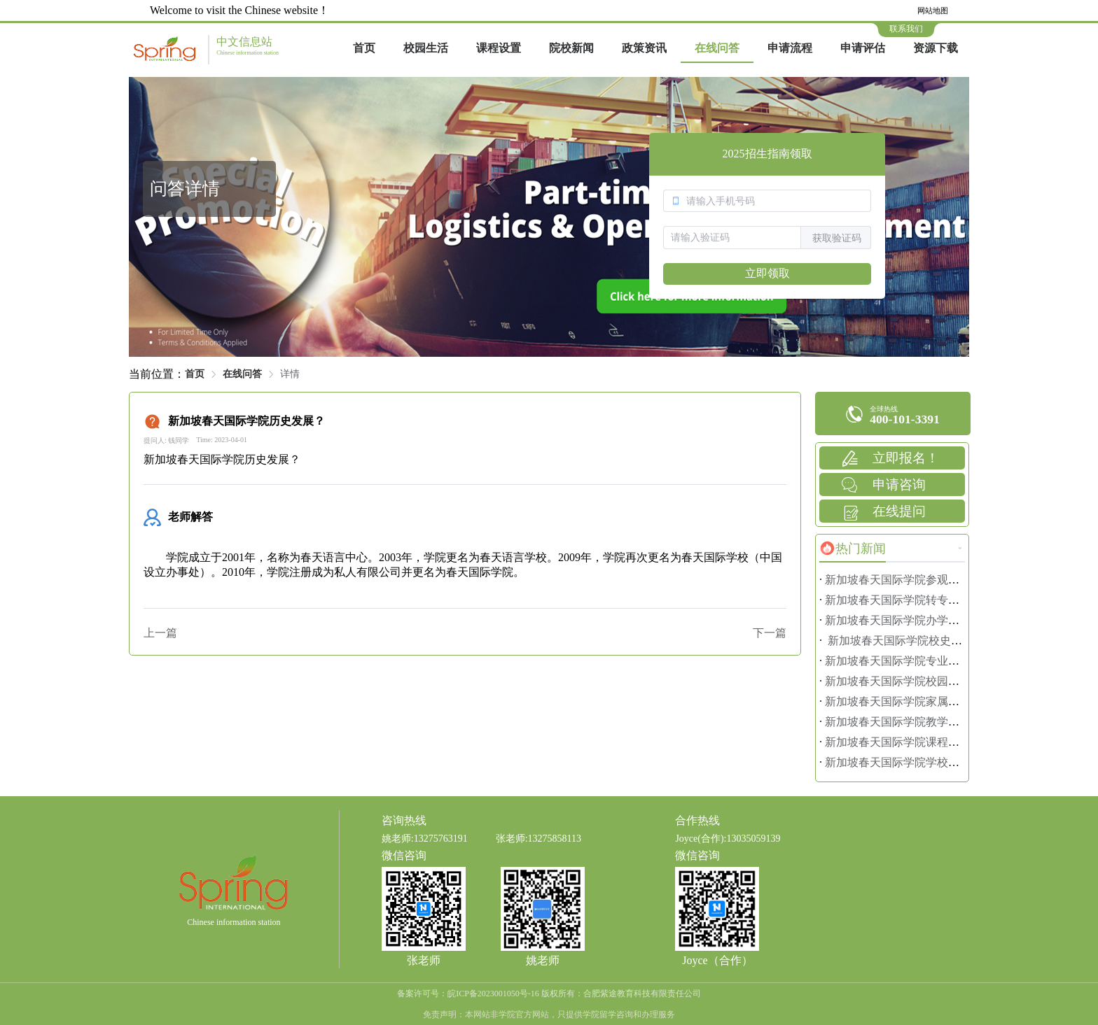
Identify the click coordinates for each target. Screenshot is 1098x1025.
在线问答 (717, 48)
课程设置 (498, 48)
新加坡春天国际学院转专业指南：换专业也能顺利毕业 (959, 600)
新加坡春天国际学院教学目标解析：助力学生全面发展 (959, 722)
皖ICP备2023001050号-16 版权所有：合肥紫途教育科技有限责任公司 (574, 993)
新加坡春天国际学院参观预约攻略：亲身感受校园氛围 (959, 580)
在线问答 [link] (242, 374)
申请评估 (862, 48)
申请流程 (789, 48)
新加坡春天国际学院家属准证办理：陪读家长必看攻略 (959, 701)
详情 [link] (290, 374)
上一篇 (160, 633)
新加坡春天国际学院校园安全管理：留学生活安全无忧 (959, 681)
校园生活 (425, 48)
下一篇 (769, 633)
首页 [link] (194, 374)
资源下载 (935, 48)
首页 (364, 48)
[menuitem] (364, 49)
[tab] (852, 549)
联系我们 (906, 29)
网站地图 (932, 10)
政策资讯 (644, 48)
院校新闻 (571, 48)
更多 (960, 548)
